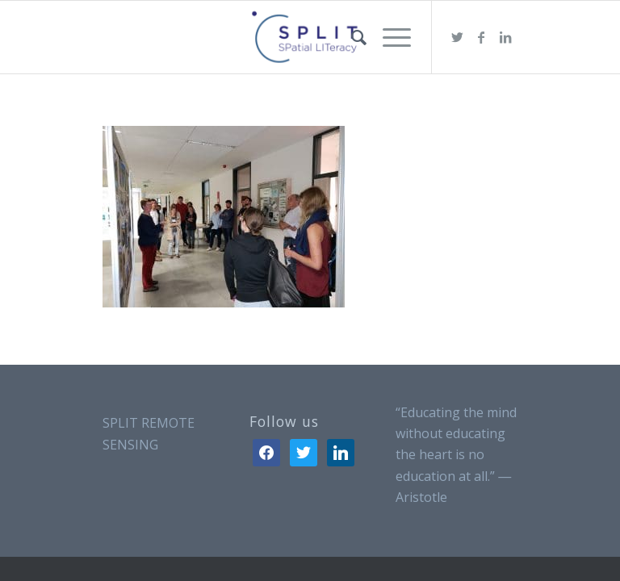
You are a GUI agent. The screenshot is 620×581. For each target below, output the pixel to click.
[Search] (351, 37)
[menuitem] (351, 37)
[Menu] (389, 37)
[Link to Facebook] (481, 37)
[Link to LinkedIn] (505, 37)
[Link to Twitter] (457, 37)
